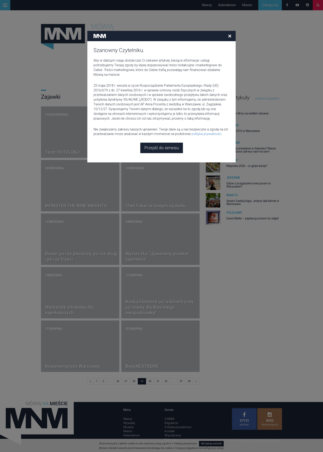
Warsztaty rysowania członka (155, 152)
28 (133, 381)
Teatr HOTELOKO (62, 152)
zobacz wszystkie (268, 98)
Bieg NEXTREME (142, 366)
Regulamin (171, 423)
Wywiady (129, 423)
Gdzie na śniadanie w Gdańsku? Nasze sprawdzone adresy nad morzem (251, 150)
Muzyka (232, 125)
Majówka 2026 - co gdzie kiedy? (246, 166)
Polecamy (234, 212)
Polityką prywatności (185, 443)
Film (229, 107)
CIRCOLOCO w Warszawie (243, 131)
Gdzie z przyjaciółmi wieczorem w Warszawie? (248, 185)
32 (166, 381)
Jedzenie (233, 142)
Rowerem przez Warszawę (72, 366)
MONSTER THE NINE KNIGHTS (76, 205)
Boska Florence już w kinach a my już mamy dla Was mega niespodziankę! (159, 307)
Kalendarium (227, 5)
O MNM (169, 419)
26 (117, 381)
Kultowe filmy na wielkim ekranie (247, 113)
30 (150, 381)
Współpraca (173, 435)
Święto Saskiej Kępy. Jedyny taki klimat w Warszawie (252, 202)
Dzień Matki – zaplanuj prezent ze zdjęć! (252, 218)
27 (125, 381)
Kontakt (170, 431)
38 (189, 381)
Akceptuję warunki (211, 443)
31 (158, 381)
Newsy (207, 5)
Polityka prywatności (178, 427)
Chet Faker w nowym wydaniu (155, 205)
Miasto (247, 5)
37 (181, 381)
